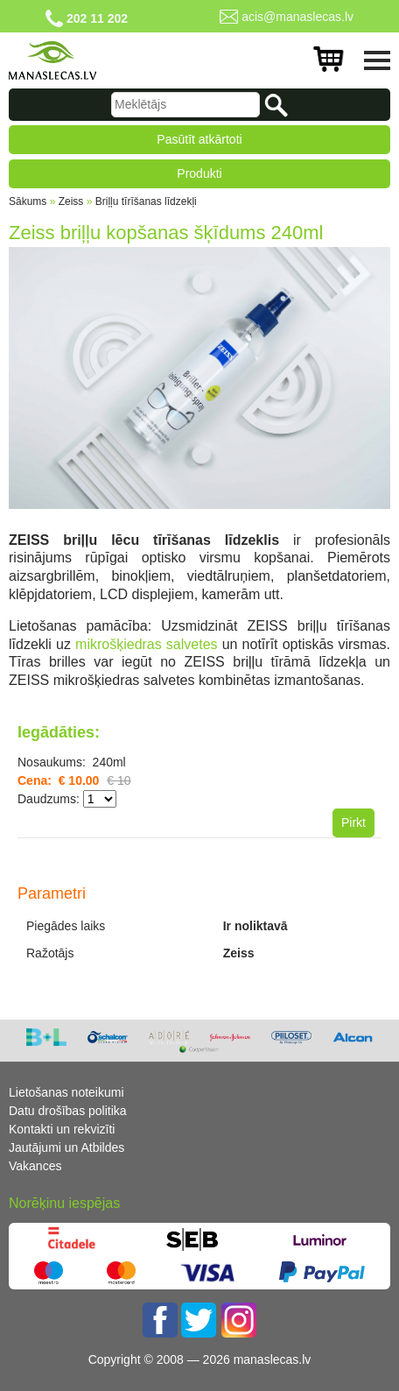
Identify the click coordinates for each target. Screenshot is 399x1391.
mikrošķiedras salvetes (146, 644)
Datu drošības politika (68, 1111)
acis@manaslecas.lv (298, 17)
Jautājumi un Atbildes (66, 1147)
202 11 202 (97, 18)
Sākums (27, 201)
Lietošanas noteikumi (66, 1092)
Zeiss (71, 201)
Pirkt (353, 823)
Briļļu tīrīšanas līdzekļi (146, 201)
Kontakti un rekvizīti (62, 1129)
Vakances (35, 1166)
